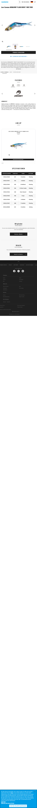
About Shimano (5, 778)
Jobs (20, 778)
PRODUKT (10, 757)
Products (5, 767)
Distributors (5, 781)
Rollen (4, 770)
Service (4, 784)
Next (34, 25)
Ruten (20, 770)
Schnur (4, 771)
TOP (18, 753)
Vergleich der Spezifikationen (18, 159)
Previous (2, 25)
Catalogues (5, 780)
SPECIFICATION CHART (17, 72)
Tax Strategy (21, 780)
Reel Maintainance (6, 788)
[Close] (34, 792)
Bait (3, 773)
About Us (5, 776)
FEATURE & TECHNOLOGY (5, 72)
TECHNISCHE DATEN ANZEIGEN (19, 56)
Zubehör (20, 773)
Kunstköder (21, 771)
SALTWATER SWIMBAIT (29, 757)
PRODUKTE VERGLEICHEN (18, 52)
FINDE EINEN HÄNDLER (25, 2)
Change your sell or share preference (7, 804)
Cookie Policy (3, 802)
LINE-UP (11, 72)
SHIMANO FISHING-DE (3, 757)
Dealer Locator (21, 788)
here (12, 793)
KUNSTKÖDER (16, 757)
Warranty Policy (22, 787)
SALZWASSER (22, 757)
